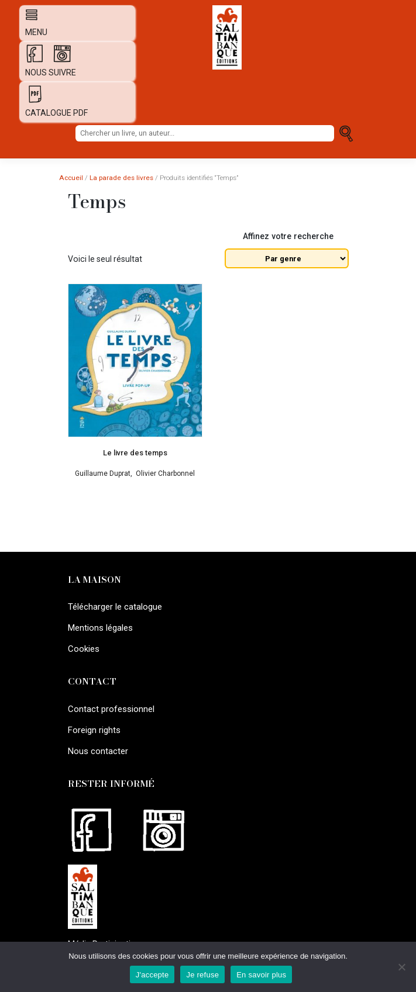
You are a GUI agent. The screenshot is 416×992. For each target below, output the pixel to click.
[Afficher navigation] (28, 14)
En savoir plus (261, 974)
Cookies (83, 645)
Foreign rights (93, 724)
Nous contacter (97, 744)
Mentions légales (99, 626)
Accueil (71, 178)
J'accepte (152, 974)
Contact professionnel (110, 705)
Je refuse (202, 974)
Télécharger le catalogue (114, 606)
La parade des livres (121, 178)
